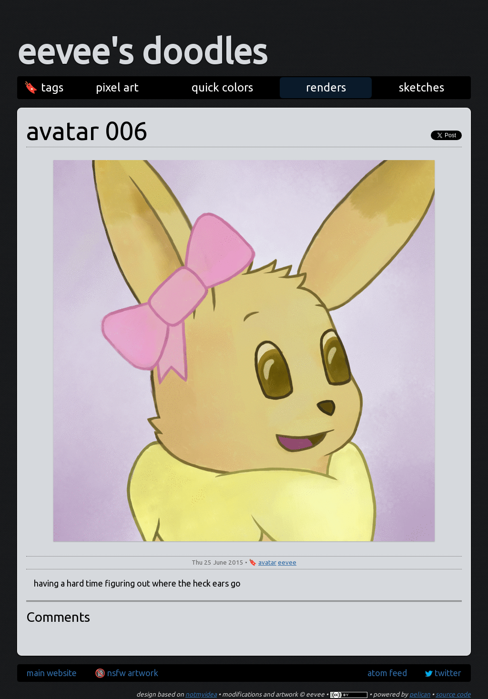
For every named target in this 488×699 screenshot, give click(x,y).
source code (453, 694)
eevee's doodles (142, 51)
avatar (267, 562)
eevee (287, 562)
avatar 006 (87, 130)
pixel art (117, 87)
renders (326, 87)
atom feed (387, 673)
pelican (419, 694)
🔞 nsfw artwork (126, 673)
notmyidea (201, 694)
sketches (421, 87)
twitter (448, 673)
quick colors (222, 87)
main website (52, 673)
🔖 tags (43, 87)
